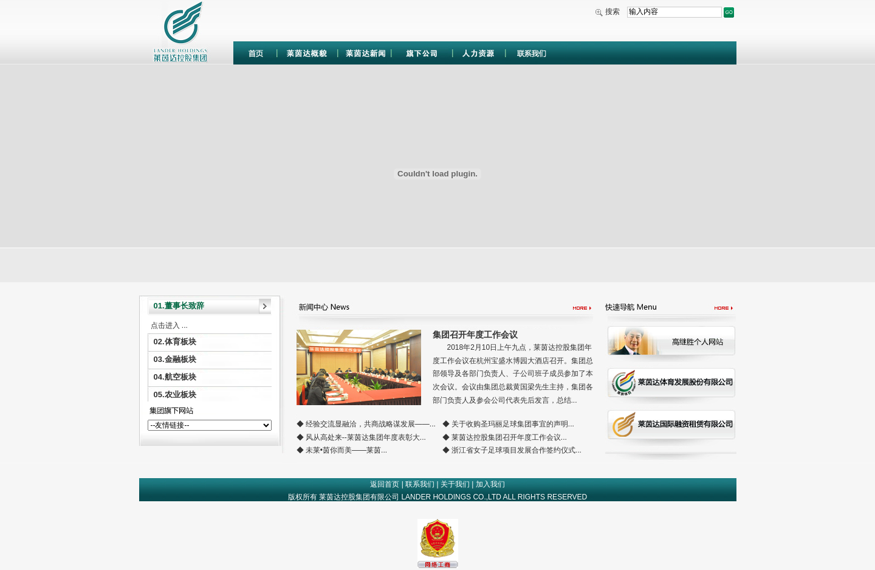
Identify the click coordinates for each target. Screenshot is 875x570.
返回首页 (384, 484)
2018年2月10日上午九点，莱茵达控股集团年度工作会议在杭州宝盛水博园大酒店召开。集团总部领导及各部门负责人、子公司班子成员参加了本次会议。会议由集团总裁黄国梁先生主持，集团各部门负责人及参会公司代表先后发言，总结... (513, 373)
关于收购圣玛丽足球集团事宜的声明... (512, 424)
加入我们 (490, 484)
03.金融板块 (175, 359)
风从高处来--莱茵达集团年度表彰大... (366, 437)
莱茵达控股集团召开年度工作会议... (509, 437)
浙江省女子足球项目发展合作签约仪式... (516, 450)
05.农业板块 (175, 394)
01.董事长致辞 (179, 305)
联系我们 (419, 484)
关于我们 (455, 484)
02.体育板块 (175, 341)
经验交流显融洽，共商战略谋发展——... (371, 424)
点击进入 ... (169, 325)
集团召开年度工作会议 (475, 334)
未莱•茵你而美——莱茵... (346, 450)
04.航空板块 (175, 376)
